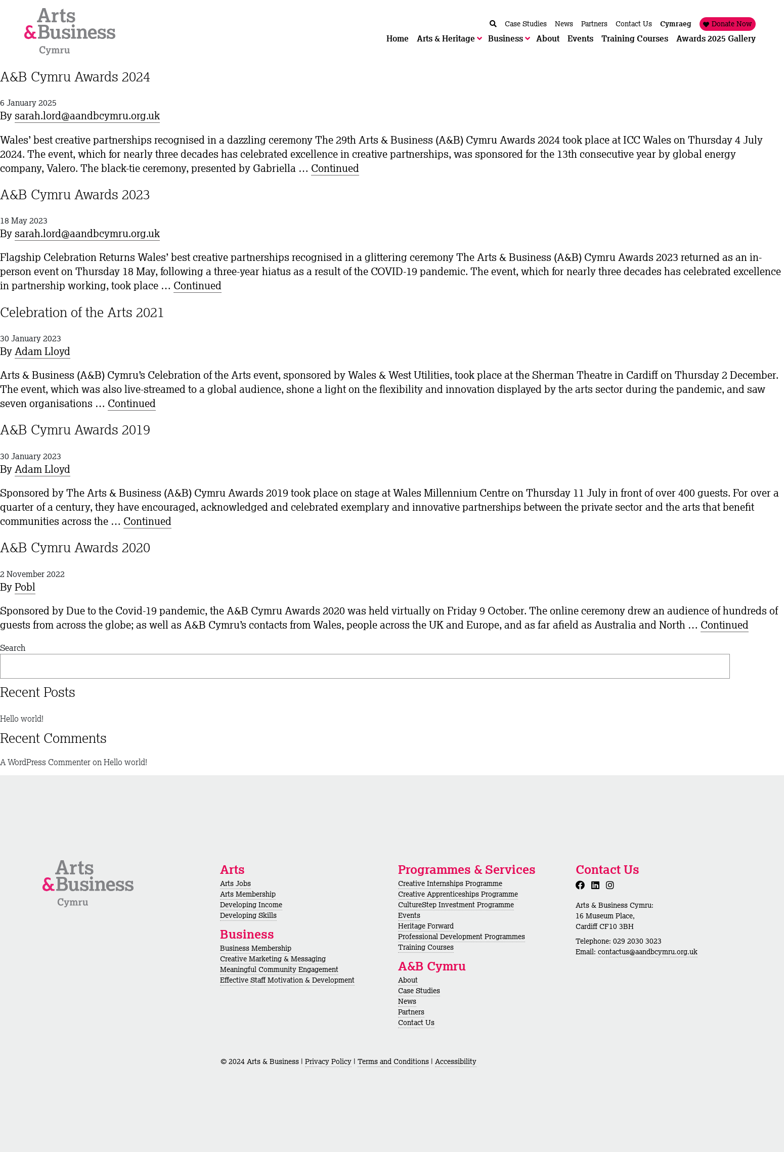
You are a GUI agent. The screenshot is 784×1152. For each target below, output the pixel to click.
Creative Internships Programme (450, 883)
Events (409, 915)
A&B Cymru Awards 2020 (75, 547)
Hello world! (21, 718)
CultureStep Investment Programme (456, 905)
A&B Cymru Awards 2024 (75, 76)
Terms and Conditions (393, 1061)
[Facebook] (582, 885)
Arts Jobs (235, 883)
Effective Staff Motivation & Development (287, 980)
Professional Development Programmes (461, 937)
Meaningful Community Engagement (279, 969)
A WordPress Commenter (45, 762)
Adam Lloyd (42, 351)
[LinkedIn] (597, 885)
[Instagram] (612, 885)
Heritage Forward (426, 926)
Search (12, 647)
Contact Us (416, 1022)
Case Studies (419, 991)
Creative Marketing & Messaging (273, 959)
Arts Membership (248, 894)
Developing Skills (248, 915)
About (408, 980)
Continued (335, 168)
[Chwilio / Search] (493, 24)
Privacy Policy (328, 1061)
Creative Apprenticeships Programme (458, 894)
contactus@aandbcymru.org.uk (648, 952)
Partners (411, 1012)
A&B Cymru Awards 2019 (75, 429)
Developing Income (251, 905)
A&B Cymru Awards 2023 (75, 194)
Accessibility (455, 1061)
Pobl (25, 587)
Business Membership (255, 948)
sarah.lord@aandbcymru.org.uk (87, 115)
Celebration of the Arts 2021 (82, 312)
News (407, 1001)
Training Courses (426, 947)
